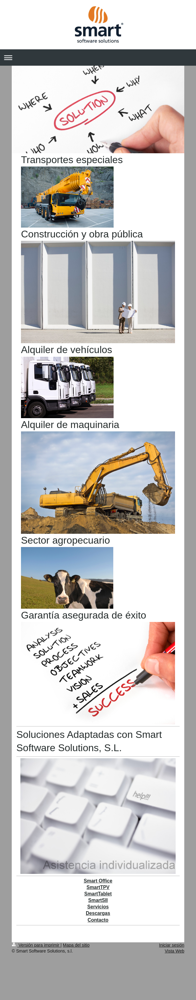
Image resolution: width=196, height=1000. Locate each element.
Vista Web (174, 951)
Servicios (98, 906)
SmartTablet (98, 893)
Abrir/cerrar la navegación (98, 57)
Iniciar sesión (171, 945)
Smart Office (98, 880)
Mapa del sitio (76, 945)
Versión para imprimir (36, 945)
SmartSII (98, 900)
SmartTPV (98, 887)
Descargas (98, 913)
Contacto (98, 920)
